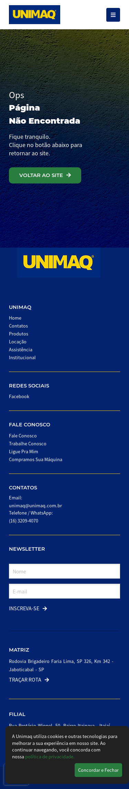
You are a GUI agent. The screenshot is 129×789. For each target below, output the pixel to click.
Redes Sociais (29, 386)
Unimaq (20, 307)
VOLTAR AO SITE (45, 175)
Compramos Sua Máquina (35, 459)
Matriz (19, 650)
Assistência (20, 349)
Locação (17, 341)
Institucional (22, 357)
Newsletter (27, 549)
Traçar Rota (29, 679)
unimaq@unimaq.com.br (35, 505)
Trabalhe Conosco (27, 443)
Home (15, 317)
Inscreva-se (28, 608)
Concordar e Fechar (98, 770)
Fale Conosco (29, 425)
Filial (17, 714)
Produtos (18, 333)
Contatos (18, 325)
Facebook (19, 396)
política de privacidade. (50, 756)
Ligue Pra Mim (23, 451)
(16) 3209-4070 (23, 520)
